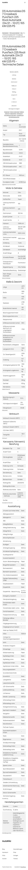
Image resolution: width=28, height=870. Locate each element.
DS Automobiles (14, 33)
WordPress (23, 867)
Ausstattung (20, 115)
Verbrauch (19, 113)
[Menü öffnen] (25, 2)
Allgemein (6, 112)
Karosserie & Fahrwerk (10, 115)
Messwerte (13, 113)
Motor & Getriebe (14, 112)
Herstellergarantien (14, 117)
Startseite (5, 33)
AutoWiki (5, 2)
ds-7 (22, 33)
